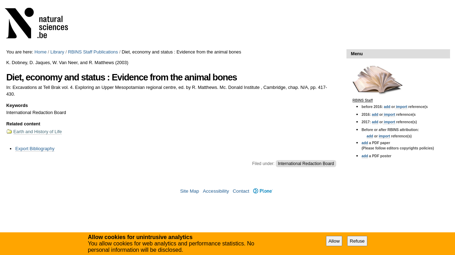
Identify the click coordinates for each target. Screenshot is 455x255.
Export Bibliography (34, 148)
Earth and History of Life (37, 131)
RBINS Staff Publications (93, 52)
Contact (241, 191)
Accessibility (216, 191)
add (387, 107)
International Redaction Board (306, 163)
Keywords (17, 105)
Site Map (189, 191)
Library (57, 52)
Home (41, 52)
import (401, 107)
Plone (263, 191)
